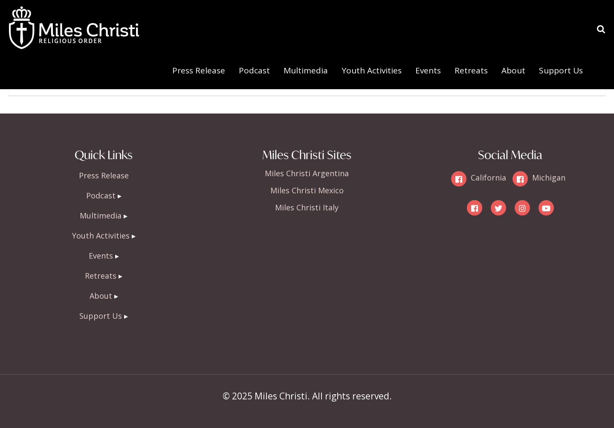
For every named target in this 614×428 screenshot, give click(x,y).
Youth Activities (372, 70)
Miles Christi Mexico (307, 190)
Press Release (198, 70)
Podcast (254, 70)
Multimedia (306, 70)
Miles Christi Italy (307, 207)
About (513, 70)
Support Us (561, 70)
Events (428, 70)
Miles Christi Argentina (307, 173)
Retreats (471, 70)
